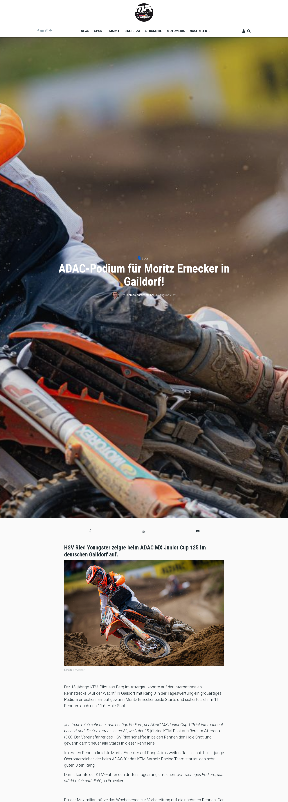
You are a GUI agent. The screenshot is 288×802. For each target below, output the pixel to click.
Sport (145, 258)
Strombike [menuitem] (153, 31)
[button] (90, 531)
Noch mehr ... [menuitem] (200, 32)
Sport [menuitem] (99, 31)
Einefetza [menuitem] (132, 31)
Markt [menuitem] (114, 31)
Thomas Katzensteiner (139, 295)
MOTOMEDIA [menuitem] (176, 31)
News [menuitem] (85, 31)
